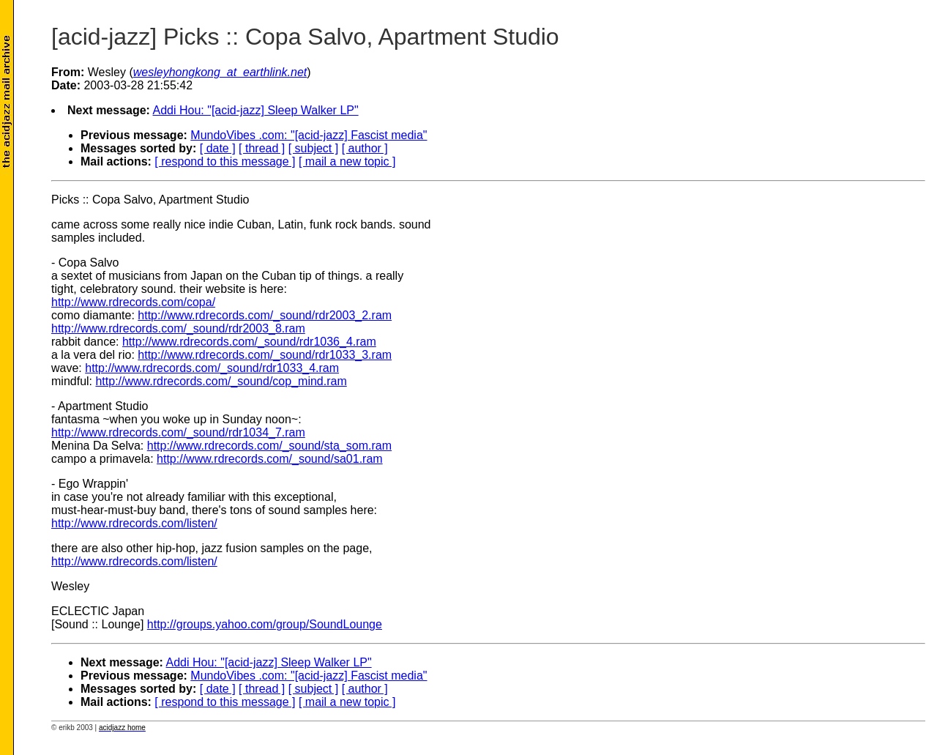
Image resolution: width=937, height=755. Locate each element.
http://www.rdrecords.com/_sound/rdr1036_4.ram (249, 341)
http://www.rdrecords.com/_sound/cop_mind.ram (220, 381)
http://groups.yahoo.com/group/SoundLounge (264, 624)
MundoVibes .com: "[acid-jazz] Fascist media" (308, 135)
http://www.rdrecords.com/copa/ (133, 302)
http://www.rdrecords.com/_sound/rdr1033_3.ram (265, 355)
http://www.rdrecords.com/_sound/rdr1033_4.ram (212, 368)
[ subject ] (313, 148)
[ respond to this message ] (224, 161)
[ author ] (365, 148)
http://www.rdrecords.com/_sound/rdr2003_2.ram (265, 315)
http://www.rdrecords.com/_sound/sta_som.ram (269, 445)
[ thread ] (262, 148)
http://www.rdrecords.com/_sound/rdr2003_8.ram (178, 328)
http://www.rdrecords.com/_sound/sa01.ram (270, 459)
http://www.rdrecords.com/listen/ (134, 523)
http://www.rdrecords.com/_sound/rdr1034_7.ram (178, 432)
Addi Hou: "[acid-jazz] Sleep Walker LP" (256, 110)
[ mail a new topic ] (347, 161)
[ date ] (218, 148)
